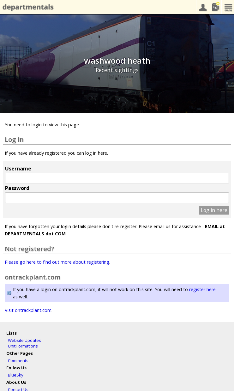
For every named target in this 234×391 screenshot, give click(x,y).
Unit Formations (23, 346)
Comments (18, 360)
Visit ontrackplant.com (28, 310)
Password (17, 188)
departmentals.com (27, 7)
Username (18, 168)
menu (227, 7)
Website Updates (24, 340)
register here (202, 289)
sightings (215, 7)
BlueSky (15, 375)
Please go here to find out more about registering (57, 262)
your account (202, 7)
